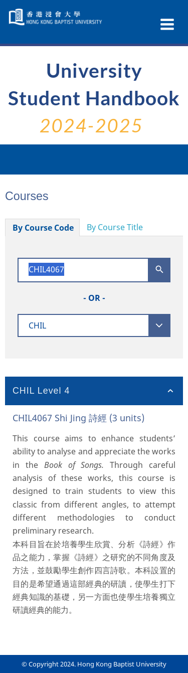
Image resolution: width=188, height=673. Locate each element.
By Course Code (43, 227)
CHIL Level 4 (41, 391)
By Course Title (115, 227)
